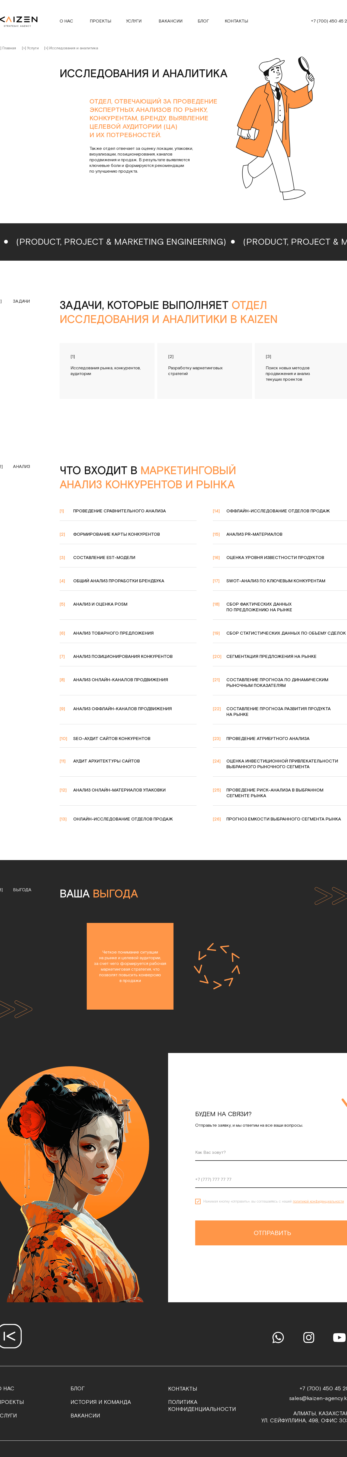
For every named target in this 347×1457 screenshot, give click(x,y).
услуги (134, 21)
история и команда (100, 1402)
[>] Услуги (30, 48)
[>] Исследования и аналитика (71, 48)
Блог (203, 21)
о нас (66, 21)
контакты (236, 21)
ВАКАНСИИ (85, 1415)
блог (77, 1388)
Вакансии (170, 21)
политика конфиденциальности (202, 1406)
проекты (100, 21)
